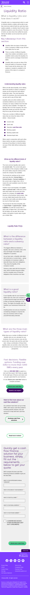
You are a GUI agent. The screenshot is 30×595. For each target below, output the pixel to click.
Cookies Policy (4, 569)
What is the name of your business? (14, 489)
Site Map (3, 571)
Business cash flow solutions (14, 419)
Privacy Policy (4, 565)
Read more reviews (15, 435)
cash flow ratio (17, 127)
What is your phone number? (12, 512)
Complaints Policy (19, 567)
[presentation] (12, 530)
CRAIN (2, 567)
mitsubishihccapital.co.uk (21, 571)
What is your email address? (12, 505)
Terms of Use (18, 565)
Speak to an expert (15, 390)
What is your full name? (11, 497)
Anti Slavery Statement (6, 573)
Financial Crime (18, 569)
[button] (24, 2)
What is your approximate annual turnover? (13, 481)
